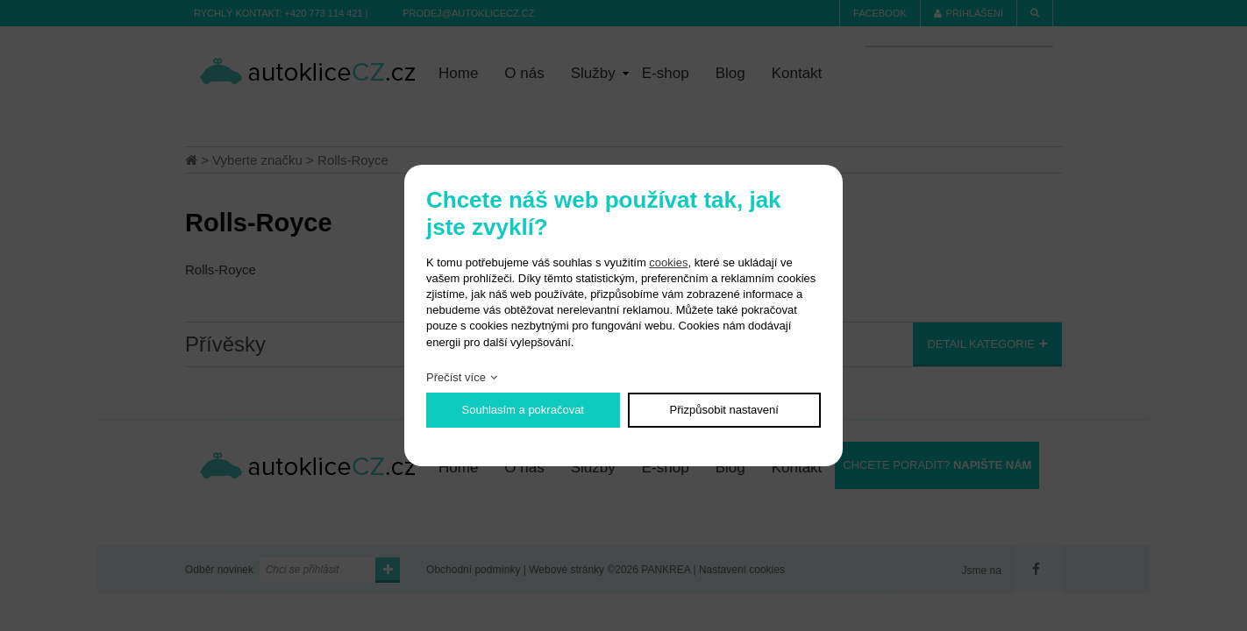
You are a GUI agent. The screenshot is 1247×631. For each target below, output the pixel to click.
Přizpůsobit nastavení (724, 409)
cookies (668, 262)
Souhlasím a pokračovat (523, 409)
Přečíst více (456, 377)
